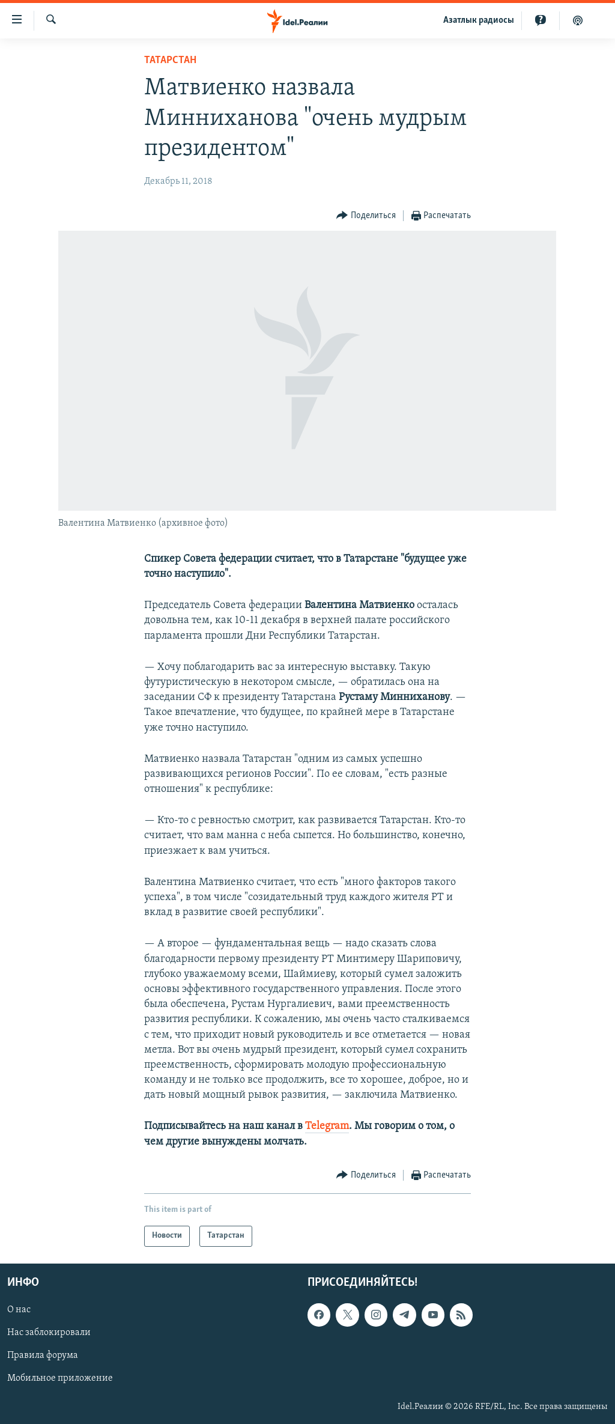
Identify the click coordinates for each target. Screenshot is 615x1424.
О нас (19, 1310)
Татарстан (170, 60)
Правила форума (42, 1355)
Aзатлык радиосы (478, 20)
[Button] (366, 216)
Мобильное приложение (60, 1378)
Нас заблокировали (49, 1332)
